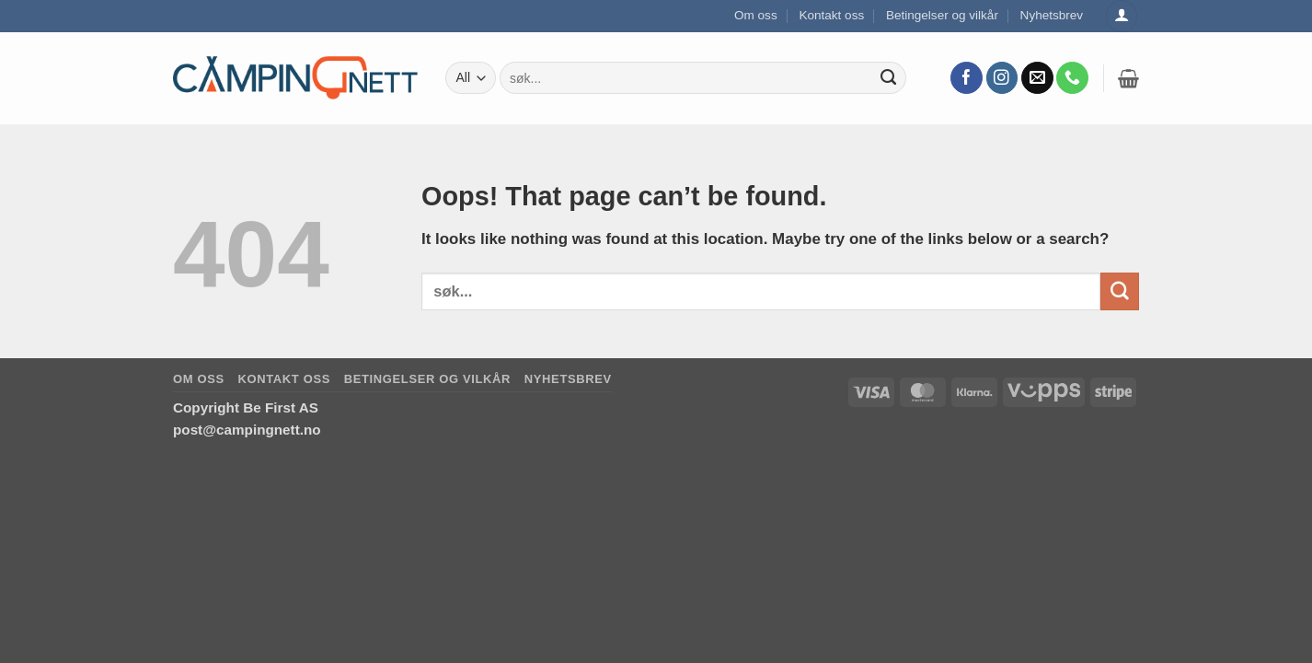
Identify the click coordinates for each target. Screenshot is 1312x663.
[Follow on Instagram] (1002, 78)
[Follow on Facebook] (966, 78)
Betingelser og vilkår (942, 15)
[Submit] (888, 78)
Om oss (755, 15)
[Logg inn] (1121, 16)
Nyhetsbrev (1052, 15)
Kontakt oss (831, 15)
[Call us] (1072, 78)
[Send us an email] (1037, 78)
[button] (1128, 78)
